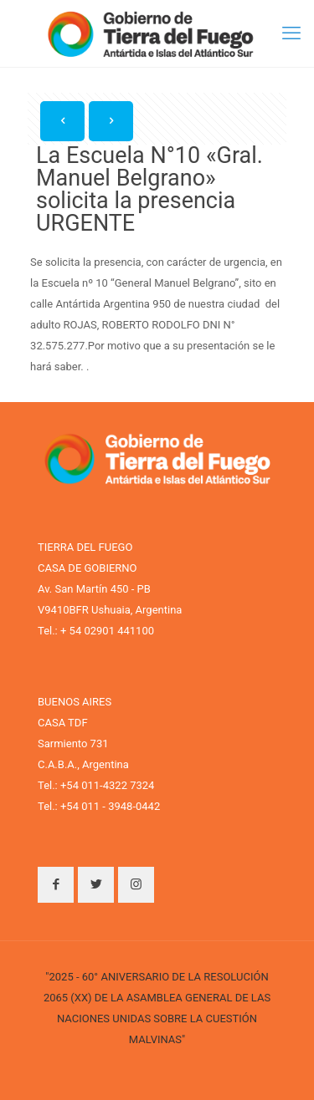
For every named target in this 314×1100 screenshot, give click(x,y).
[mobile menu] (291, 33)
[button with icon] (56, 885)
